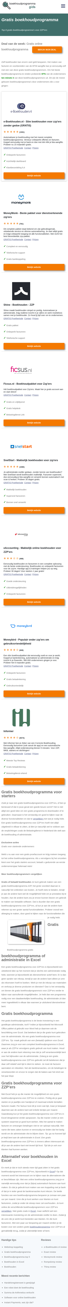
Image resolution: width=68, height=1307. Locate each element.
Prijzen (35, 148)
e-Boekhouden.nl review (55, 1247)
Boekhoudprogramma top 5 (17, 1257)
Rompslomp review (53, 1262)
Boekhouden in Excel (14, 1262)
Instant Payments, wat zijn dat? (19, 1302)
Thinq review (50, 1267)
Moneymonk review (53, 1257)
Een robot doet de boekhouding (19, 1287)
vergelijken (38, 819)
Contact (27, 148)
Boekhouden (10, 1267)
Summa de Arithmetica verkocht (19, 1292)
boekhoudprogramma (40, 1227)
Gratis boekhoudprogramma (17, 1252)
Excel (52, 1171)
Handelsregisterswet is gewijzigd (19, 1282)
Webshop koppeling (13, 1247)
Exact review (50, 1252)
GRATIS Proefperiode (13, 148)
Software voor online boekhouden (20, 1297)
